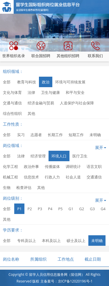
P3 (40, 208)
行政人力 (52, 177)
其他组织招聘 (68, 49)
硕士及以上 (76, 240)
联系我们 (95, 49)
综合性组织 (12, 113)
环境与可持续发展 (70, 82)
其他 (31, 113)
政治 (45, 82)
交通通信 (94, 177)
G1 (70, 208)
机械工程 (10, 177)
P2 (29, 208)
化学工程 (10, 166)
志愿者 (36, 134)
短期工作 (76, 134)
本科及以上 (51, 240)
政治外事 (31, 166)
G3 (92, 208)
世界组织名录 (13, 49)
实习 (21, 134)
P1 (19, 208)
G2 (81, 208)
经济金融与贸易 (41, 103)
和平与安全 (75, 92)
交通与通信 (12, 103)
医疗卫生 (79, 156)
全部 (6, 82)
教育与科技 (26, 82)
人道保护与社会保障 (77, 103)
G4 (103, 208)
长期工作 (55, 134)
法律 (31, 92)
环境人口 (59, 156)
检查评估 (23, 187)
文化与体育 (12, 92)
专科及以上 (26, 240)
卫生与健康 (50, 92)
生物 (6, 187)
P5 (60, 208)
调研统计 (73, 166)
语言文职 (94, 166)
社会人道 (73, 177)
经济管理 (38, 156)
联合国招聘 (40, 49)
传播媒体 (52, 166)
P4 (50, 208)
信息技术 (31, 177)
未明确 (95, 134)
